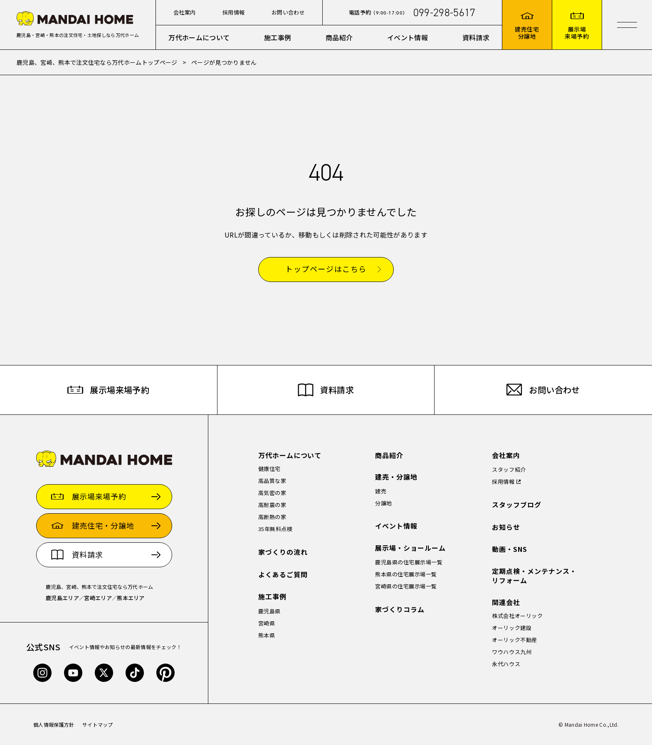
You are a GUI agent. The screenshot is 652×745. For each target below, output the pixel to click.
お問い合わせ (288, 12)
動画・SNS (509, 549)
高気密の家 (272, 493)
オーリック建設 (511, 628)
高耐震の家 (272, 505)
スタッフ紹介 (509, 469)
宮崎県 (266, 623)
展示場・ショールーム (410, 548)
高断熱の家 (272, 517)
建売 (380, 491)
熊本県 (266, 635)
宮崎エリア (98, 598)
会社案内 (184, 12)
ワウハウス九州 (511, 652)
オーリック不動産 (514, 640)
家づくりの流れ (283, 552)
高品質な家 (272, 481)
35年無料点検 (275, 529)
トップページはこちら (326, 269)
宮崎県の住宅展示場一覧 (406, 586)
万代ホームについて (199, 37)
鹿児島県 (269, 611)
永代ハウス (506, 664)
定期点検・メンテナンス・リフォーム (534, 575)
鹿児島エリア (62, 598)
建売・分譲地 (396, 477)
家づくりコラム (400, 609)
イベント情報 (407, 37)
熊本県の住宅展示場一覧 (406, 574)
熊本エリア (131, 598)
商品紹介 (339, 37)
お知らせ (506, 527)
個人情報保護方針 (53, 724)
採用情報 (233, 12)
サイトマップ (97, 724)
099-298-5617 (444, 12)
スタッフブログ (516, 505)
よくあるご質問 (283, 574)
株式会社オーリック (517, 616)
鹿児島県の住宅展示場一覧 (408, 562)
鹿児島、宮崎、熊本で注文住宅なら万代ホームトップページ (97, 62)
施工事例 (277, 37)
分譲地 (383, 503)
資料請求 (475, 37)
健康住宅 (269, 469)
